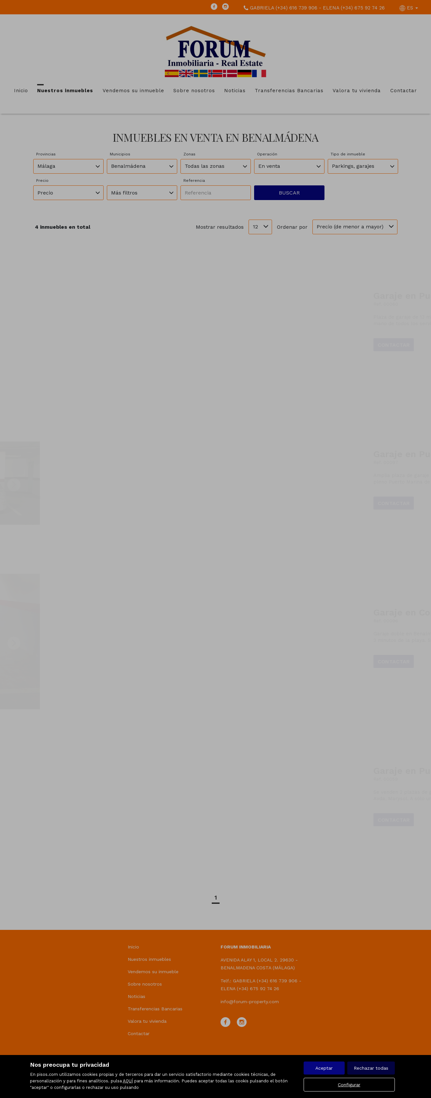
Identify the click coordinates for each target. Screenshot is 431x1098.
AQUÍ (128, 1080)
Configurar (349, 1084)
